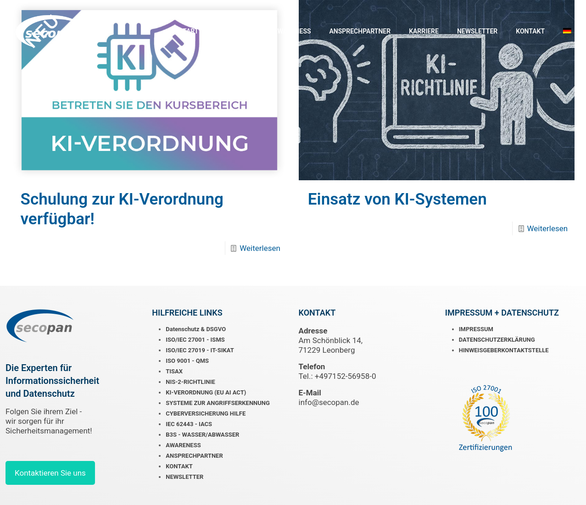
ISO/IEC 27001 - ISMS (195, 339)
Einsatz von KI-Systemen (397, 199)
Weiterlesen (260, 248)
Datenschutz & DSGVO (196, 329)
